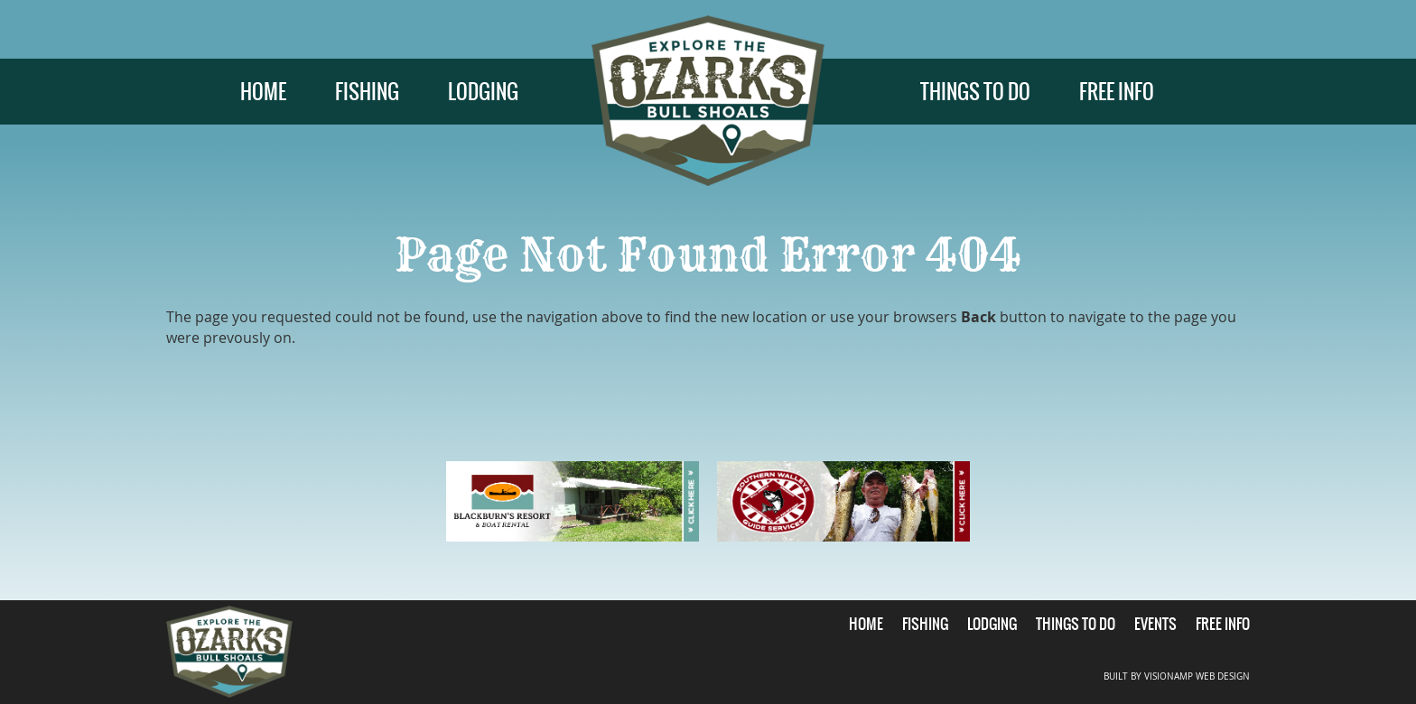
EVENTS (1155, 624)
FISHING (367, 92)
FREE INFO (1116, 92)
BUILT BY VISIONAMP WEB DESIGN (1177, 676)
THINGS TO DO (975, 92)
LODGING (483, 92)
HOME (263, 92)
